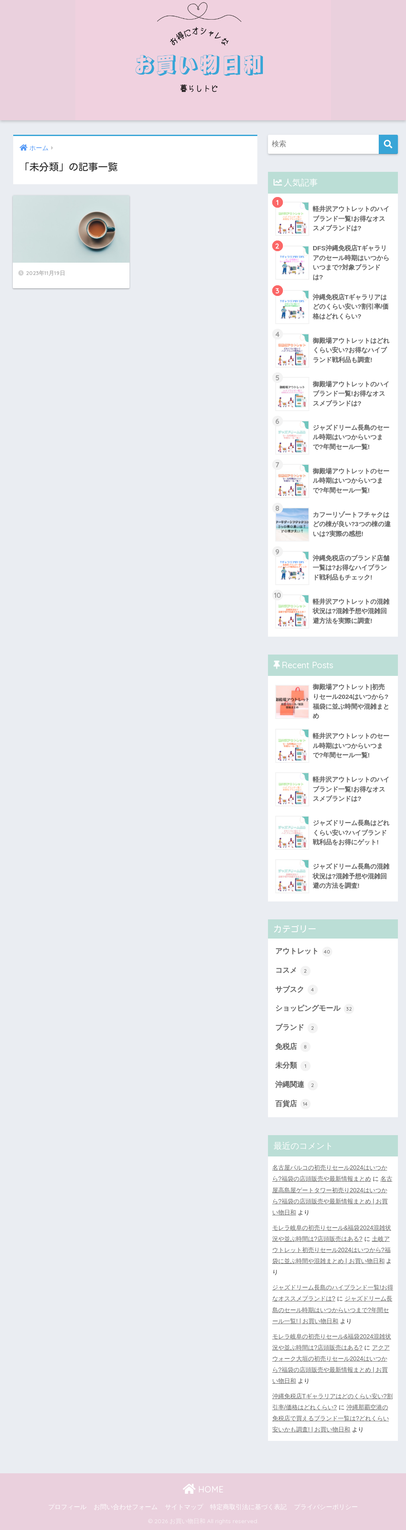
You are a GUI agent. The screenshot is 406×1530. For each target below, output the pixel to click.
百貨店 (293, 1104)
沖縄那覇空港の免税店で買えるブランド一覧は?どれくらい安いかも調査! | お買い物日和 (330, 1418)
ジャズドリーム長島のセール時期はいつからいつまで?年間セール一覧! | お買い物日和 (332, 1309)
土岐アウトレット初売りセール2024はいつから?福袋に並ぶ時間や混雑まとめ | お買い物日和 (331, 1249)
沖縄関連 (296, 1085)
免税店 (293, 1047)
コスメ (293, 971)
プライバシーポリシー (326, 1507)
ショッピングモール (314, 1009)
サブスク (296, 990)
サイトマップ (184, 1507)
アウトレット (303, 952)
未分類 (293, 1066)
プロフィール (67, 1507)
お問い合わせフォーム (126, 1507)
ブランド (296, 1028)
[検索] (388, 144)
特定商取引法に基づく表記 (248, 1507)
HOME (203, 1489)
